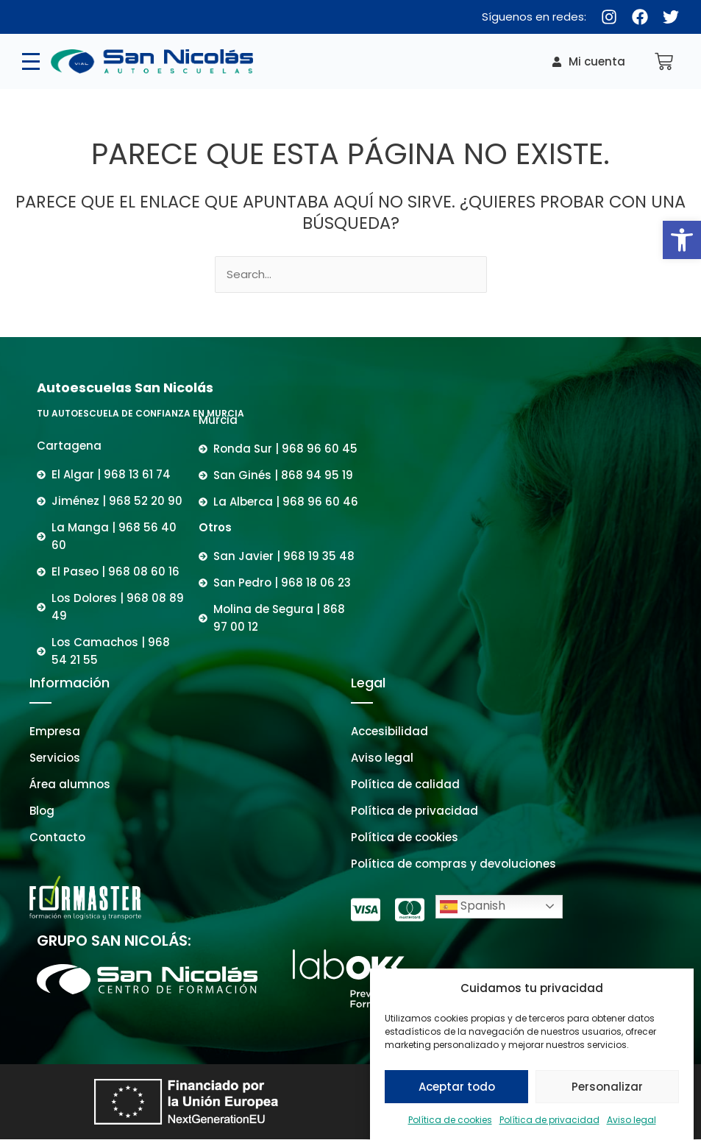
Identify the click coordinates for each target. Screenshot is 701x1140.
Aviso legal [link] (631, 1129)
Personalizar (607, 1095)
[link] (682, 240)
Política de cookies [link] (450, 1129)
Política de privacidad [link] (549, 1129)
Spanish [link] (472, 906)
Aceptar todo (457, 1095)
